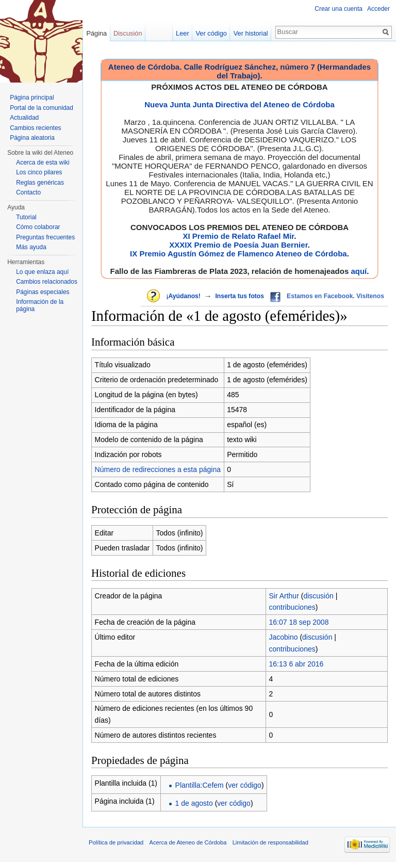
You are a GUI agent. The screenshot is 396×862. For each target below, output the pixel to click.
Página (96, 33)
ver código (244, 785)
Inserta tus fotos (239, 296)
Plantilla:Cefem (199, 785)
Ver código (211, 33)
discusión (318, 596)
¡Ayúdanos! (183, 296)
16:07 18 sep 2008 (298, 622)
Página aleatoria (32, 137)
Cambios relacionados (46, 281)
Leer (182, 33)
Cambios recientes (35, 128)
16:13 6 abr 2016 (296, 664)
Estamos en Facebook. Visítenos (335, 296)
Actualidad (24, 117)
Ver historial (251, 33)
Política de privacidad (116, 842)
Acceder (378, 8)
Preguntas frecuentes (45, 237)
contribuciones (292, 607)
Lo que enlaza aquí (42, 271)
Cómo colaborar (38, 227)
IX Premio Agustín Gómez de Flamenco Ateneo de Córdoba (238, 253)
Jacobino (283, 637)
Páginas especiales (42, 292)
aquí (359, 271)
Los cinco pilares (39, 172)
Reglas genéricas (40, 182)
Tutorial (26, 217)
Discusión (127, 33)
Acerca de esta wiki (42, 162)
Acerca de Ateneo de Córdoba (188, 842)
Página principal (32, 97)
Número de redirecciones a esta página (158, 469)
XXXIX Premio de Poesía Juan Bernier (238, 244)
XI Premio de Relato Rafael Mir (238, 236)
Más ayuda (31, 247)
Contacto (28, 192)
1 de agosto (194, 803)
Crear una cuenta (338, 8)
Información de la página (39, 305)
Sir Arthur (284, 596)
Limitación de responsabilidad (270, 842)
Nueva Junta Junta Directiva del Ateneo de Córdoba (239, 104)
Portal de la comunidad (41, 107)
